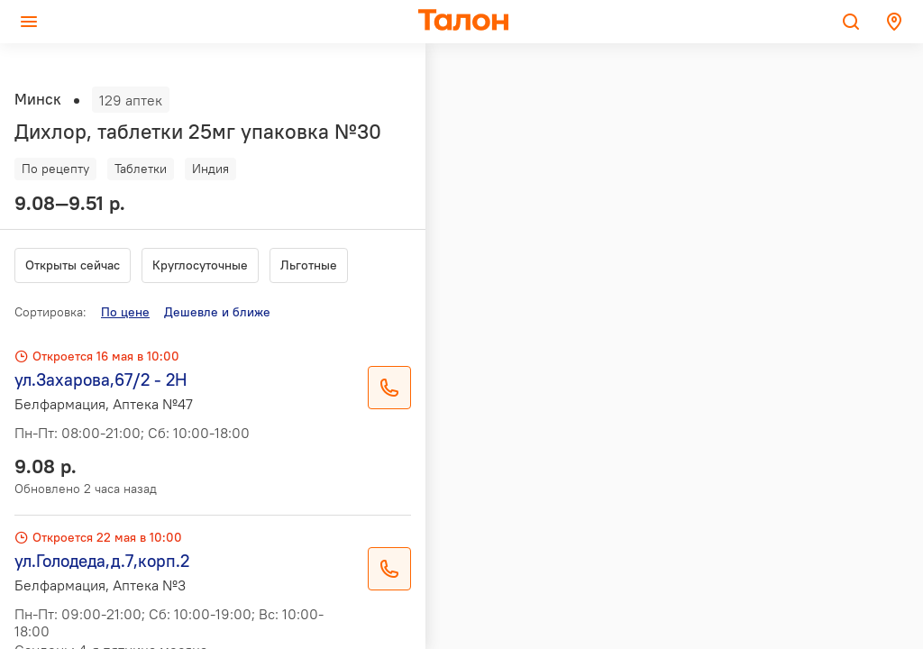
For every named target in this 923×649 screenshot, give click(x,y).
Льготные (308, 265)
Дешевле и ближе (217, 312)
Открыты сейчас (72, 265)
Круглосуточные (200, 265)
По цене (125, 312)
